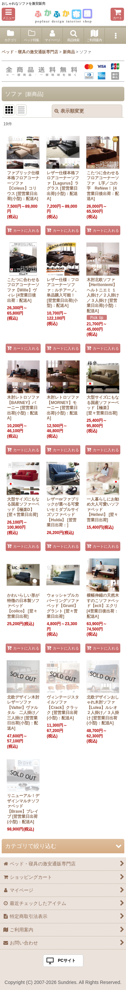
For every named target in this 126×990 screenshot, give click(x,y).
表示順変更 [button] (69, 111)
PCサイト (67, 960)
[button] (8, 14)
